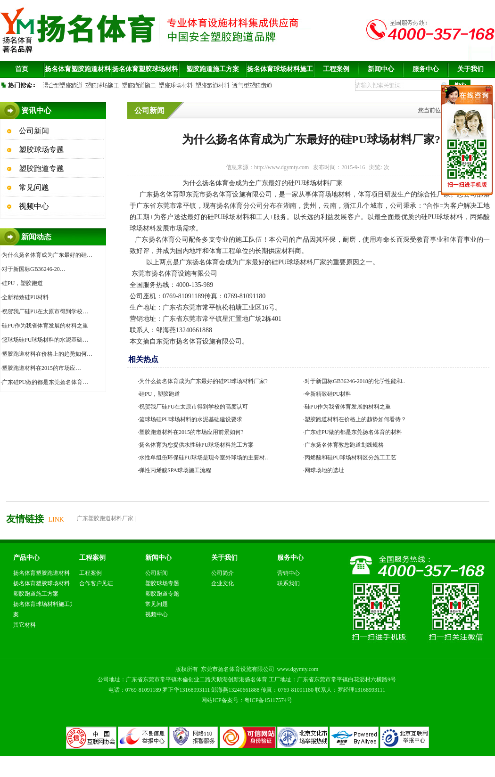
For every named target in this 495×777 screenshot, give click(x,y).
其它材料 (24, 625)
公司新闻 (33, 131)
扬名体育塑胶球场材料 (41, 583)
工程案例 (90, 573)
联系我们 (288, 583)
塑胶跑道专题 (40, 168)
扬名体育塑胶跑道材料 (41, 573)
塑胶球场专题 (40, 150)
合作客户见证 (96, 583)
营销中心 (288, 573)
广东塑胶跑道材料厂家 (105, 518)
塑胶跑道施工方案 (35, 593)
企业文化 (222, 583)
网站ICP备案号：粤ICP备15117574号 (246, 700)
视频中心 (33, 206)
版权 (181, 669)
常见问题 (33, 187)
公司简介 (222, 573)
